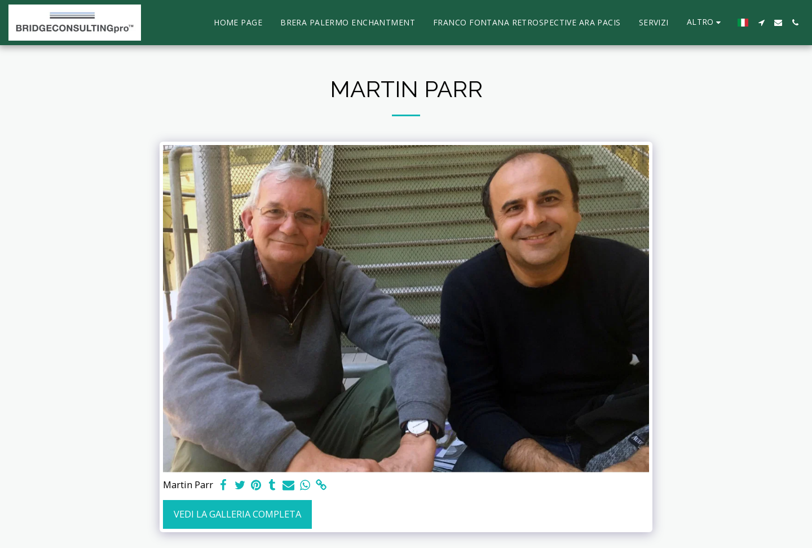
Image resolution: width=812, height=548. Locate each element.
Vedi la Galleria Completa (237, 513)
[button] (761, 23)
